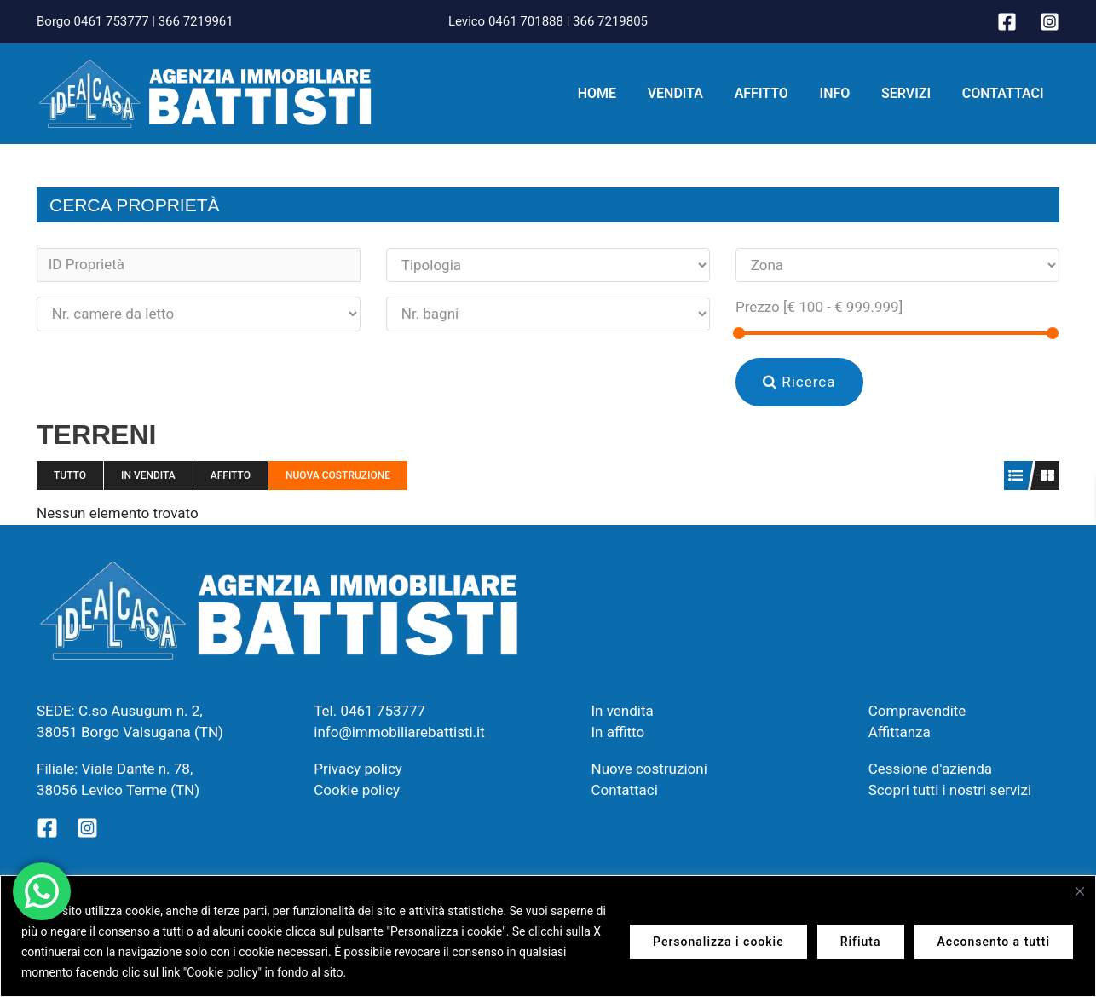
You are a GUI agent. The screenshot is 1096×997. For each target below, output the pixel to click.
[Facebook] (1007, 22)
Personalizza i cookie (718, 941)
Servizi (912, 93)
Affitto (775, 93)
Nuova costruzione (338, 475)
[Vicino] (1080, 891)
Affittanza (899, 732)
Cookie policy (357, 789)
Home (618, 93)
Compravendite (917, 710)
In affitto (618, 732)
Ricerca (799, 381)
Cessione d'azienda (930, 768)
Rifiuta (860, 941)
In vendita (148, 475)
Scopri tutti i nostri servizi (949, 789)
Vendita (693, 93)
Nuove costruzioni (649, 768)
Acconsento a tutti (993, 941)
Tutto (70, 475)
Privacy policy (358, 768)
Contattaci (1005, 93)
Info (844, 93)
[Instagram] (1049, 22)
